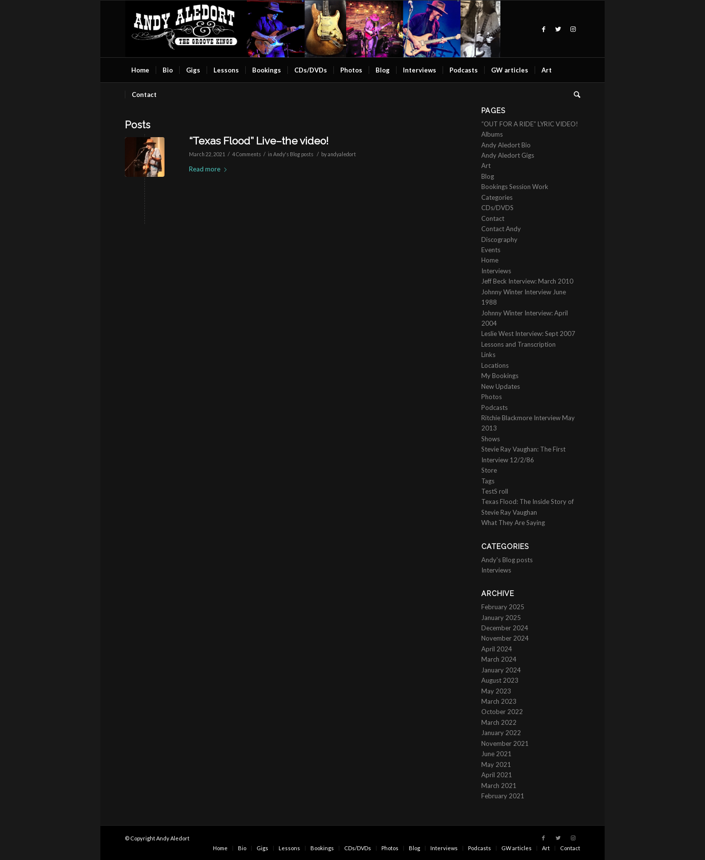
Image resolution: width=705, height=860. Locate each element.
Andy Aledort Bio (506, 145)
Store (489, 470)
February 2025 (502, 607)
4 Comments (246, 154)
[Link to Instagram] (572, 29)
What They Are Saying (513, 522)
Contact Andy (501, 229)
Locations (495, 365)
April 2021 (496, 775)
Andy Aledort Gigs (507, 155)
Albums (492, 134)
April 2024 (496, 649)
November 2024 (505, 638)
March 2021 (499, 785)
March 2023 (499, 701)
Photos (491, 397)
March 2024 (499, 659)
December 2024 (504, 628)
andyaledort (342, 154)
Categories (497, 197)
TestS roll (494, 491)
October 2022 (502, 712)
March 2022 (499, 722)
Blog (487, 176)
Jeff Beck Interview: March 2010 (527, 281)
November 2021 (505, 743)
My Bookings (499, 376)
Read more (210, 169)
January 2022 (501, 733)
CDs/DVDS (497, 208)
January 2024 (501, 670)
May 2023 (496, 691)
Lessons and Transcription (518, 344)
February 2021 (502, 796)
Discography (499, 239)
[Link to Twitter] (558, 29)
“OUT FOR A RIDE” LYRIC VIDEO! (529, 124)
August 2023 (499, 680)
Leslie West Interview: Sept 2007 (528, 333)
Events (490, 250)
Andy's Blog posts (293, 154)
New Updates (500, 386)
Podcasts (494, 407)
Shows (490, 439)
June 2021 (496, 754)
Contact (492, 218)
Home (489, 260)
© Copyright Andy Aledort (157, 838)
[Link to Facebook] (543, 29)
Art (486, 165)
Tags (487, 481)
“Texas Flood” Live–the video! (259, 141)
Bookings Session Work (514, 187)
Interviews (496, 271)
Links (488, 354)
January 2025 (501, 617)
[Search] (573, 94)
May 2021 (496, 764)
